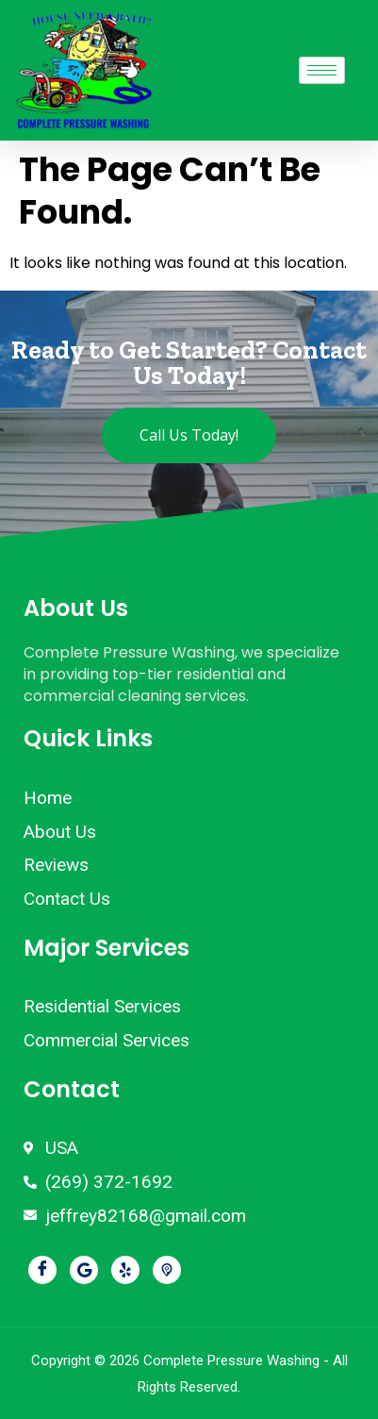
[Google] (84, 1270)
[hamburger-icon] (322, 70)
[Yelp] (125, 1270)
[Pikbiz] (167, 1270)
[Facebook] (42, 1270)
